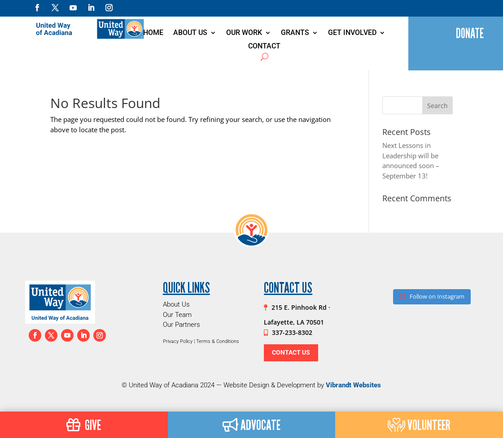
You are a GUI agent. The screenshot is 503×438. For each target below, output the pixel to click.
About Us (190, 33)
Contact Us (291, 352)
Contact (264, 46)
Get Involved (352, 33)
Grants (295, 33)
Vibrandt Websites (353, 385)
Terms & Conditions (217, 341)
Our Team (177, 315)
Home (153, 33)
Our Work (244, 33)
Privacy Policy (177, 341)
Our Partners (181, 325)
